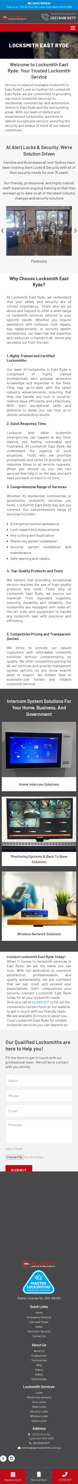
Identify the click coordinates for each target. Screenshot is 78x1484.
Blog (39, 1365)
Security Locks (39, 1411)
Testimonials (39, 1360)
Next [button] (75, 230)
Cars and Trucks (39, 1322)
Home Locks (39, 1420)
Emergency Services (39, 1317)
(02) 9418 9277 (40, 1002)
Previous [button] (2, 230)
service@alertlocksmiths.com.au (41, 1447)
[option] (39, 234)
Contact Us (39, 1336)
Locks (39, 1392)
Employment (39, 1355)
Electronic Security (39, 1331)
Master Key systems (39, 1397)
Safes (39, 1326)
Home (39, 1312)
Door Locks (39, 1402)
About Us (39, 1350)
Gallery (39, 1374)
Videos (39, 1369)
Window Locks (39, 1416)
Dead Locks (39, 1406)
